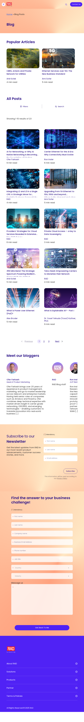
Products (11, 680)
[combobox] (43, 568)
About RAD (12, 664)
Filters (24, 106)
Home (9, 14)
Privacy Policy (62, 478)
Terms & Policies (15, 696)
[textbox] (18, 567)
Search (59, 106)
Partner (10, 688)
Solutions (11, 672)
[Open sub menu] (76, 664)
